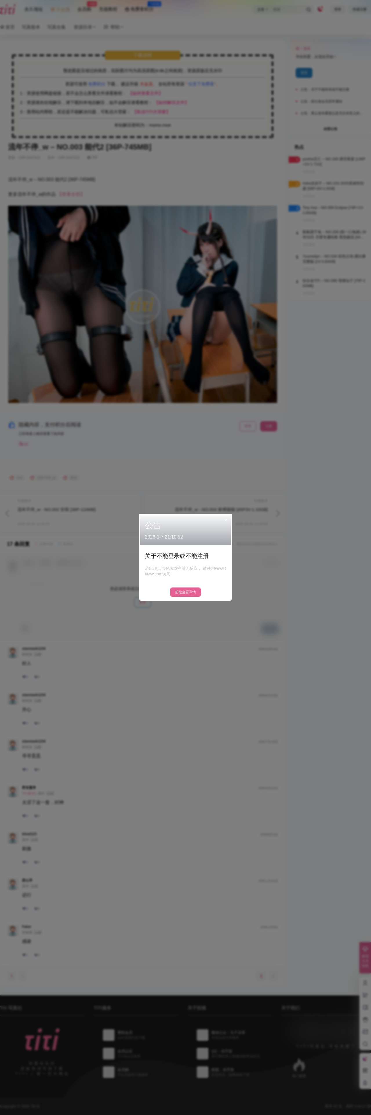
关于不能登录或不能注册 (177, 556)
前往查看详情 (185, 592)
